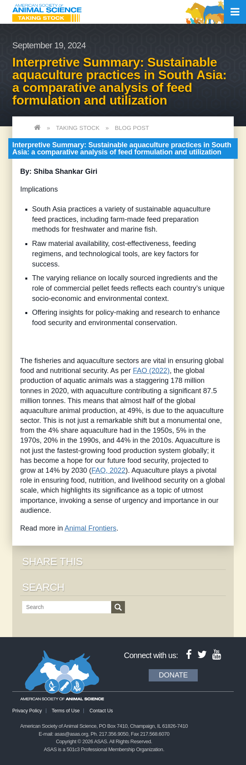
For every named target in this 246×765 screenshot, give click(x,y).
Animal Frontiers (90, 528)
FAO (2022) (151, 371)
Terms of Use (66, 711)
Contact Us (101, 711)
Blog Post (132, 127)
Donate (173, 675)
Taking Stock (77, 127)
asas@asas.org (71, 734)
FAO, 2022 (108, 470)
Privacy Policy (27, 711)
